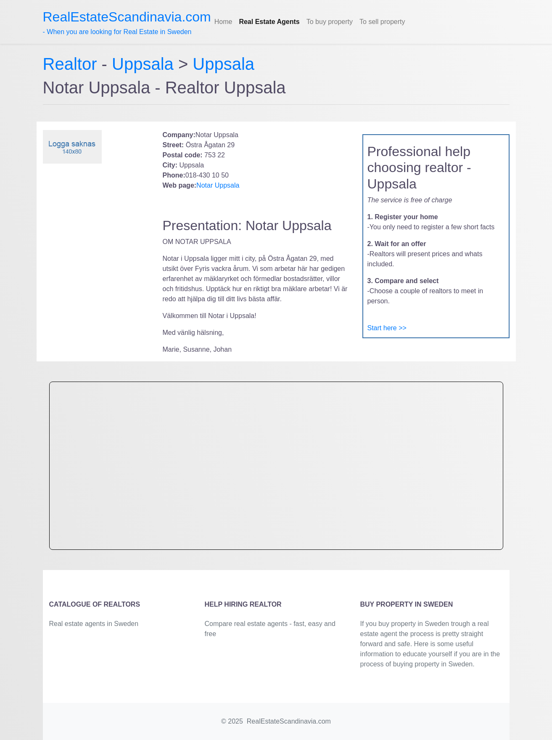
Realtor (72, 64)
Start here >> (387, 328)
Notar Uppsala (217, 185)
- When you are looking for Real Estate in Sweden (127, 22)
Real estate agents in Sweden (94, 623)
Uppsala (143, 64)
